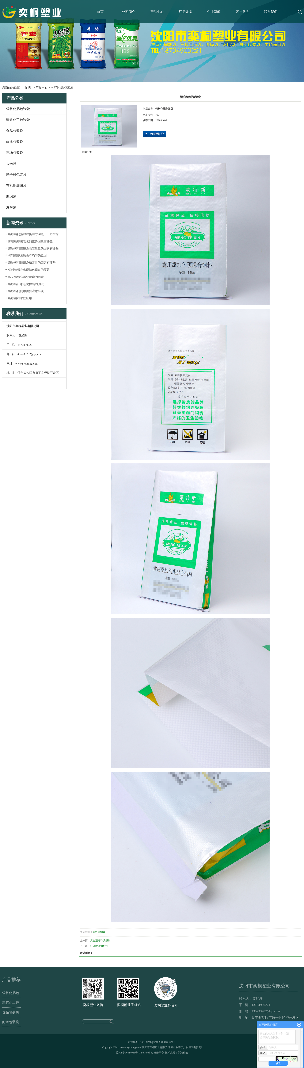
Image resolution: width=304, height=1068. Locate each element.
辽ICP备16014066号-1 (128, 1052)
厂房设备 (185, 11)
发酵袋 (11, 207)
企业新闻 (214, 11)
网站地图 (133, 1042)
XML (149, 1042)
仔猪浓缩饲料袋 (99, 946)
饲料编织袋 (99, 931)
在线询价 (154, 134)
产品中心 (157, 11)
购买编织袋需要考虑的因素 (26, 277)
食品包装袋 (14, 131)
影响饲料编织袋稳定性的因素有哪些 (32, 262)
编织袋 (11, 196)
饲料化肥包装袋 (62, 87)
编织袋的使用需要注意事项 (26, 291)
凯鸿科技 (183, 1052)
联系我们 (270, 11)
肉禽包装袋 (14, 142)
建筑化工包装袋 (18, 120)
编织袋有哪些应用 (20, 298)
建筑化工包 (10, 1002)
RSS (142, 1042)
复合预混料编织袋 (100, 940)
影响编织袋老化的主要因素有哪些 (30, 241)
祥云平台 (159, 1052)
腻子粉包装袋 (16, 174)
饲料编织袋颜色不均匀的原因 (27, 255)
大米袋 (11, 163)
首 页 (27, 87)
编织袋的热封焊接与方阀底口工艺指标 (33, 234)
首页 (100, 11)
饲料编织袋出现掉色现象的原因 (29, 269)
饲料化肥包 (10, 993)
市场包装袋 (14, 152)
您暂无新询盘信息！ (164, 1042)
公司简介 (128, 11)
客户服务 (242, 11)
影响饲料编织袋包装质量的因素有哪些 (33, 248)
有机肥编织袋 (16, 185)
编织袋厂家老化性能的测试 (26, 284)
